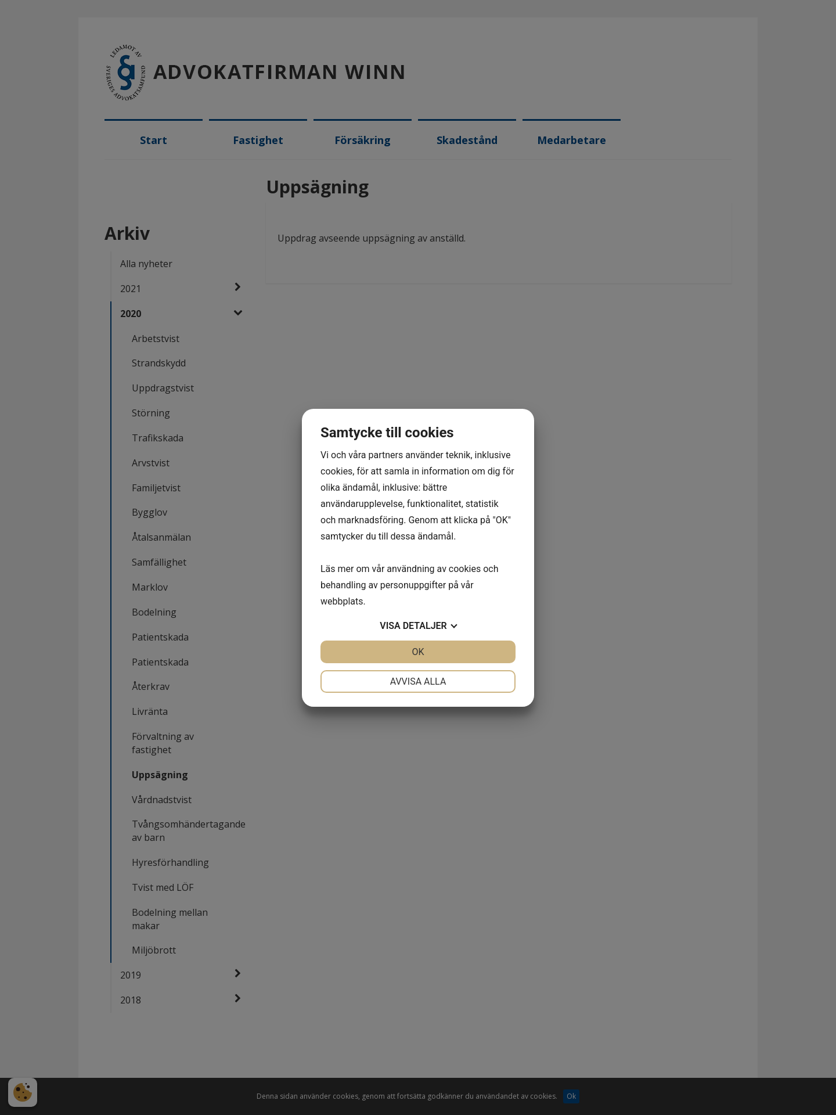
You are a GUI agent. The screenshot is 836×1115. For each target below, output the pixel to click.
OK (418, 651)
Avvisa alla (418, 681)
